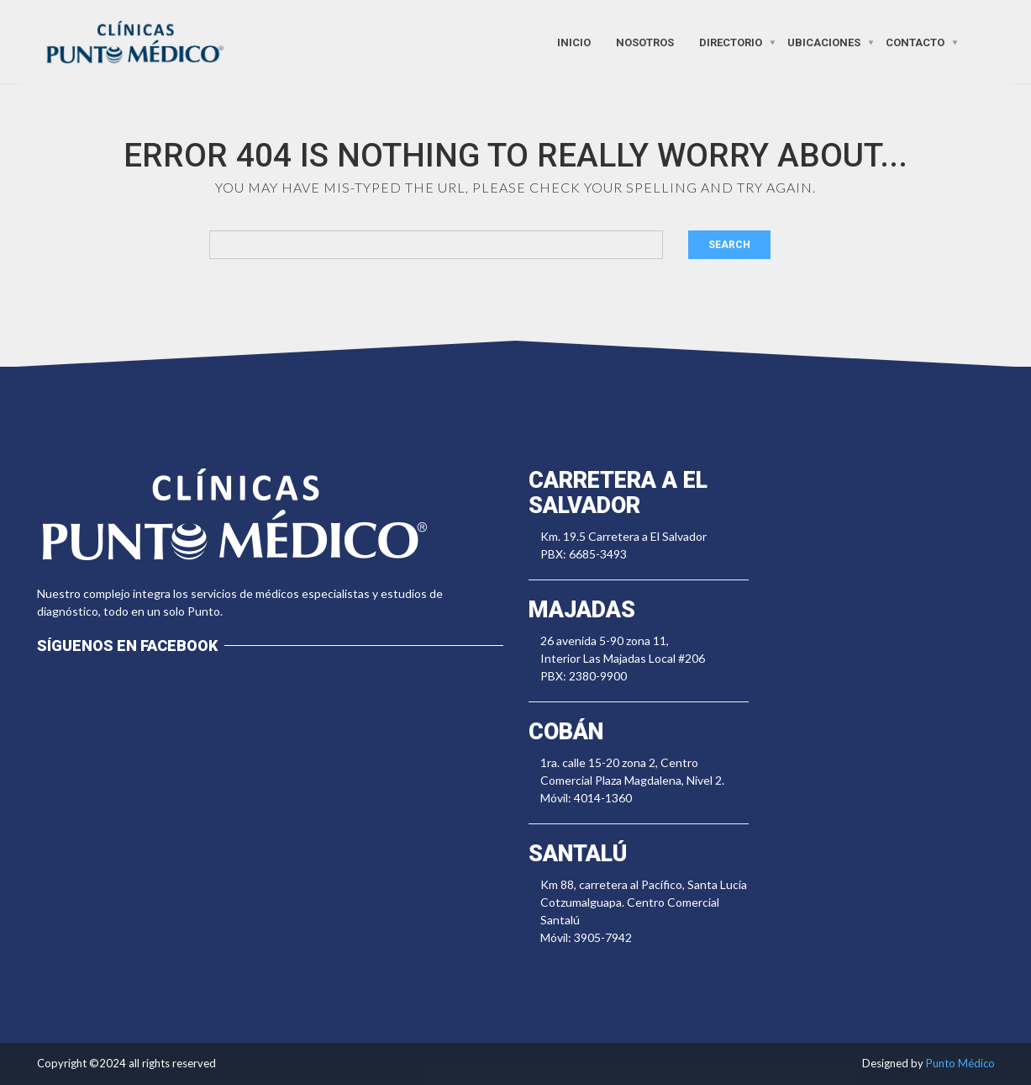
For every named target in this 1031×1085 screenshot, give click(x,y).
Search (729, 245)
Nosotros (645, 41)
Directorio (730, 41)
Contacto (915, 41)
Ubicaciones (823, 41)
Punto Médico (960, 1063)
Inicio (574, 41)
